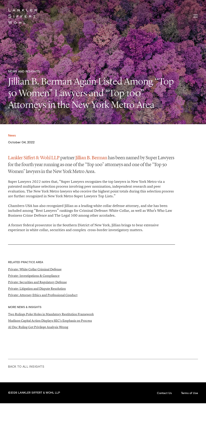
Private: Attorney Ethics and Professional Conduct (42, 295)
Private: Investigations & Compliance (34, 275)
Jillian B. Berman (91, 157)
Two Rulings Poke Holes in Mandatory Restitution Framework (51, 314)
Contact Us (164, 393)
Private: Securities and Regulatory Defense (37, 282)
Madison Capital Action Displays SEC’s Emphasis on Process (50, 320)
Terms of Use (189, 393)
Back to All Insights (26, 366)
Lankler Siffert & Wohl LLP (22, 16)
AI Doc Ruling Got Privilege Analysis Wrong (38, 327)
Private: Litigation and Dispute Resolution (37, 288)
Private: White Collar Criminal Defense (35, 269)
